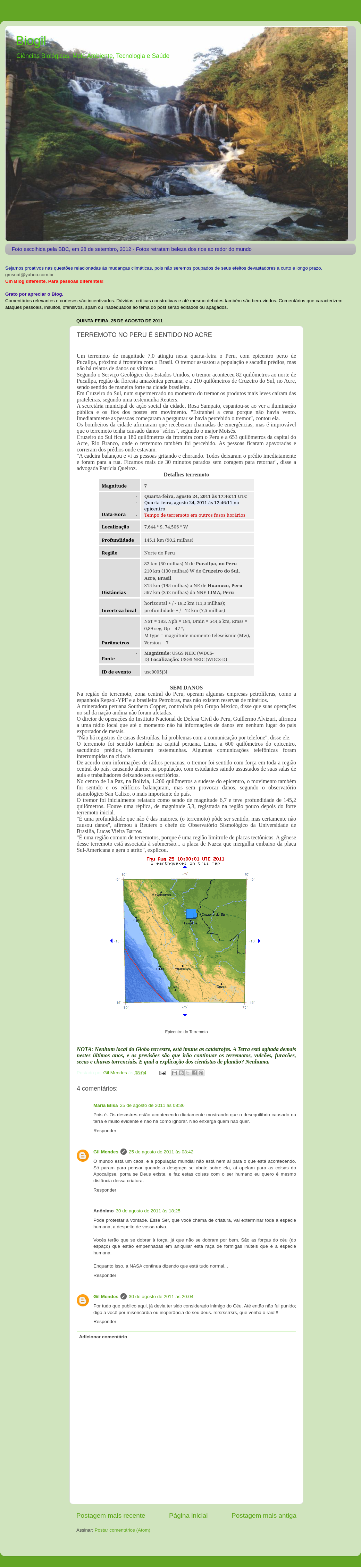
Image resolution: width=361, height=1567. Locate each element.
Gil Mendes (105, 1151)
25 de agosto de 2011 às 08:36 (152, 1105)
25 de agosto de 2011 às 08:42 (161, 1151)
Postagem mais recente (110, 1515)
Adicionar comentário (103, 1336)
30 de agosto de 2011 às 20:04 (161, 1296)
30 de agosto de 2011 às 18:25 (148, 1210)
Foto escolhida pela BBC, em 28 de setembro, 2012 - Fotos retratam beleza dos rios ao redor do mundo (132, 249)
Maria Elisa (105, 1105)
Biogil (31, 41)
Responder (104, 1130)
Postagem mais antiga (264, 1515)
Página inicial (188, 1515)
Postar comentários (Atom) (123, 1530)
